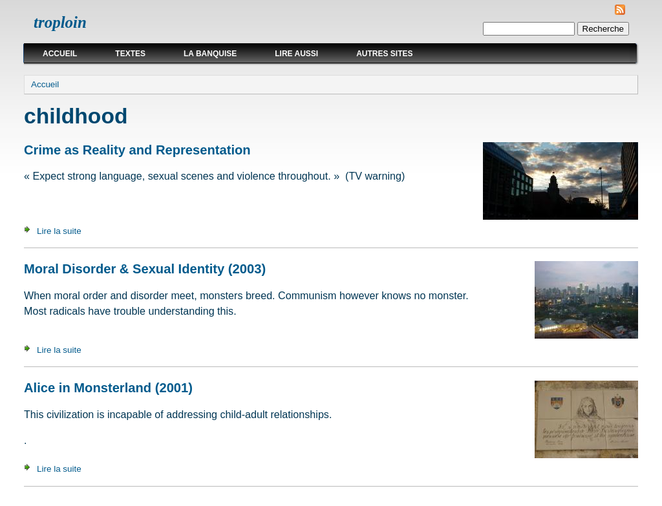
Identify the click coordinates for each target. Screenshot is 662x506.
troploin (60, 22)
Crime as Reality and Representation (137, 150)
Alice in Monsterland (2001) (108, 388)
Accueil (60, 53)
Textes (130, 53)
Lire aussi (296, 53)
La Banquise (210, 53)
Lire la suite (59, 231)
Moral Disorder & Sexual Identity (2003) (145, 269)
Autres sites (384, 53)
